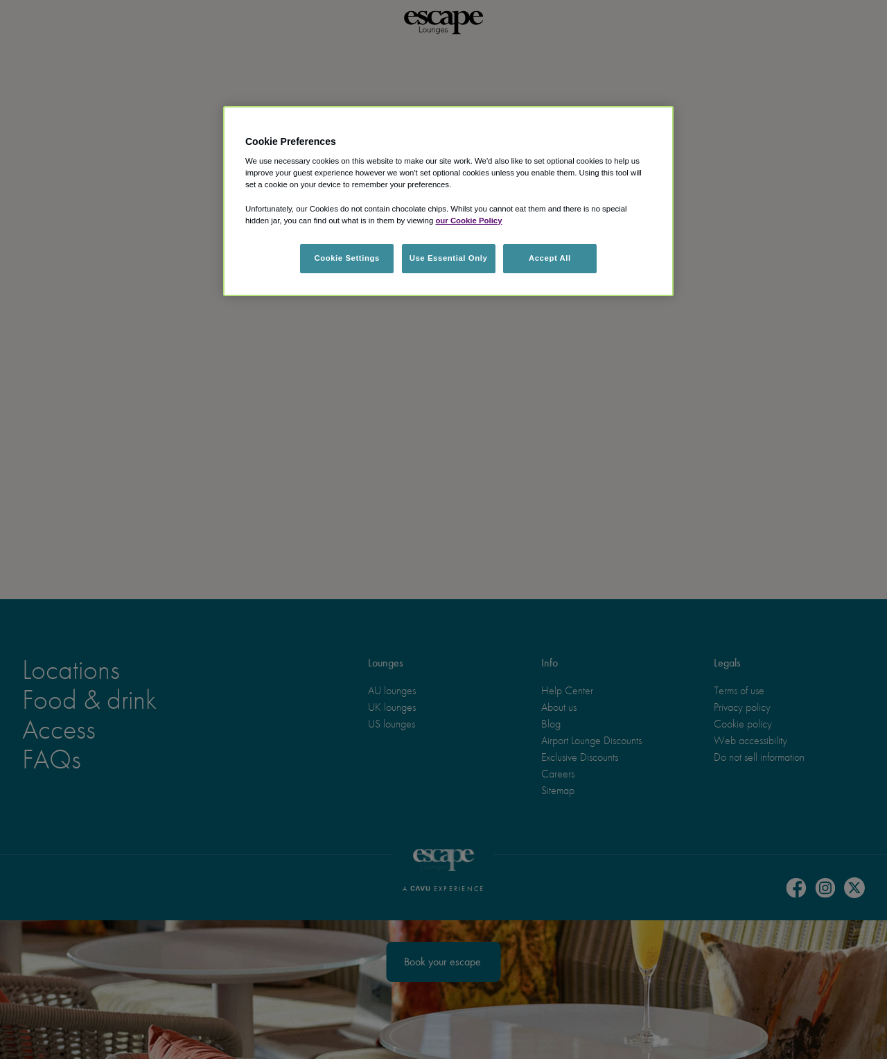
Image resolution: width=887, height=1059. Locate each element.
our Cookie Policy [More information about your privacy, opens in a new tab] (468, 220)
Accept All (550, 258)
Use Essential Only (449, 258)
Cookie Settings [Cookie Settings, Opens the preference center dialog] (347, 258)
